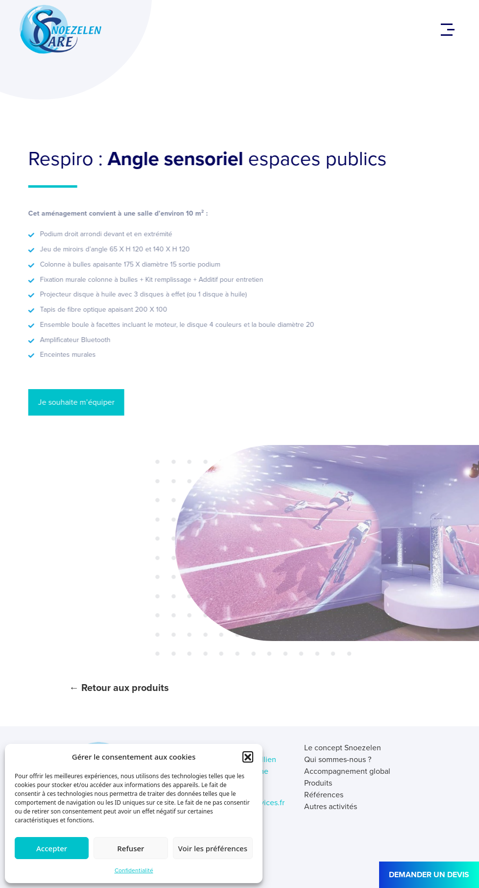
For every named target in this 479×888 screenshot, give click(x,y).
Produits (318, 783)
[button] (248, 757)
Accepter (51, 848)
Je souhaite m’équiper (67, 402)
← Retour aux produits (119, 687)
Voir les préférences (212, 848)
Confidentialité (134, 870)
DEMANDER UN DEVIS (429, 874)
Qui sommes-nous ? (337, 759)
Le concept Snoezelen (342, 747)
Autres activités (330, 806)
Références (323, 794)
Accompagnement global (347, 771)
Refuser (130, 848)
